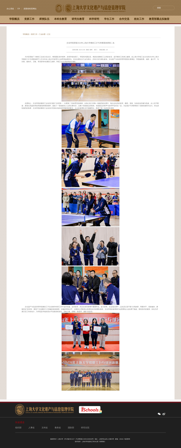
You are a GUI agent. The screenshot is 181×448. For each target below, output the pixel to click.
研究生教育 (78, 19)
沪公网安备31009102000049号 (85, 439)
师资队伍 (44, 19)
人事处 (31, 427)
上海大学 (60, 439)
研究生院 (85, 427)
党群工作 (29, 19)
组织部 (18, 427)
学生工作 (109, 19)
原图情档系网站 (30, 9)
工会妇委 (42, 34)
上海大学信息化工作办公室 (91, 441)
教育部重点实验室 (159, 19)
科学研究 (94, 19)
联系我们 (102, 441)
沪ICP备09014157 (69, 439)
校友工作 (139, 19)
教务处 (58, 427)
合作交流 (124, 19)
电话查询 (127, 439)
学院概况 (14, 19)
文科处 (45, 427)
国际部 (71, 427)
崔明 (91, 50)
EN (19, 9)
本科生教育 (60, 19)
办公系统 (10, 9)
